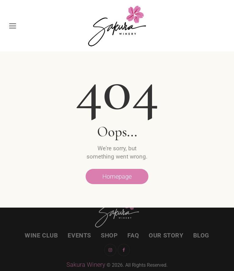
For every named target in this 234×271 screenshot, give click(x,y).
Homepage (117, 176)
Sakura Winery (85, 264)
